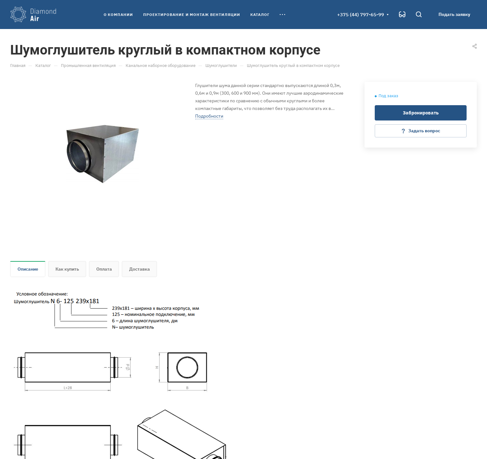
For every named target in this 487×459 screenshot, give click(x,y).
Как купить (67, 269)
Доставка (139, 269)
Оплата (104, 269)
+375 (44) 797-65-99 (360, 14)
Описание (28, 269)
